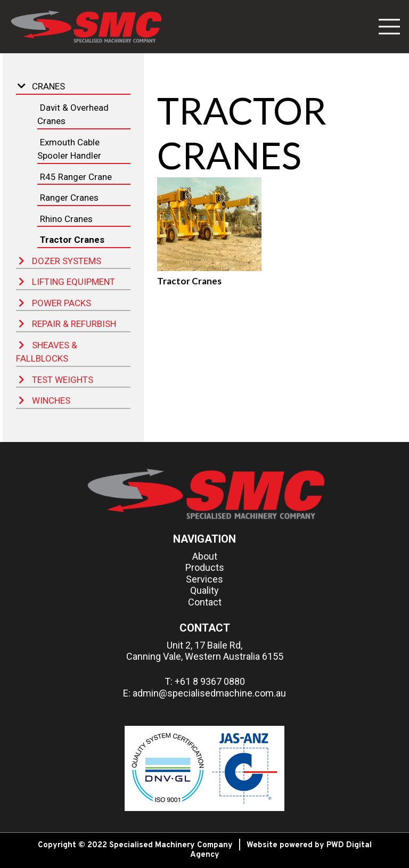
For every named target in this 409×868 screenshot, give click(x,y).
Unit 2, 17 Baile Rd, (204, 645)
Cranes (41, 86)
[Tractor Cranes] (209, 224)
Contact (205, 602)
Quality (204, 590)
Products (204, 567)
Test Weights (56, 379)
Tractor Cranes (72, 239)
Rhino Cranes (66, 219)
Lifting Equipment (67, 281)
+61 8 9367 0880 (210, 681)
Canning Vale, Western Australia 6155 (204, 656)
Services (204, 579)
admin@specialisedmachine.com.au (209, 693)
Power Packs (55, 303)
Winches (44, 400)
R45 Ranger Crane (76, 176)
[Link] (85, 27)
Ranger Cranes (69, 197)
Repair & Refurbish (67, 323)
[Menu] (389, 26)
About (204, 556)
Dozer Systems (60, 261)
